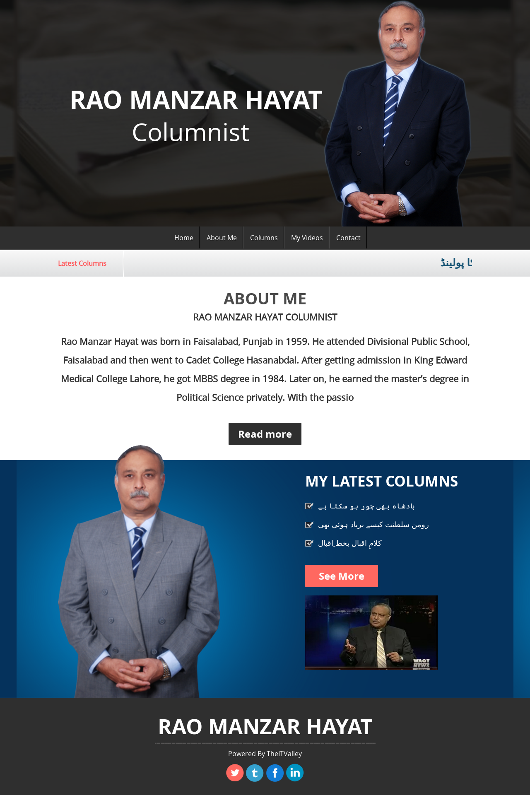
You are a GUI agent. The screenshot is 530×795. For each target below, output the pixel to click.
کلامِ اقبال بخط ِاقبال (350, 543)
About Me (222, 237)
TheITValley (284, 753)
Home (183, 237)
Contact (348, 237)
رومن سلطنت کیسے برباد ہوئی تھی (373, 524)
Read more (265, 434)
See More (341, 576)
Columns (264, 237)
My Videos (307, 237)
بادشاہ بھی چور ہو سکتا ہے (366, 506)
